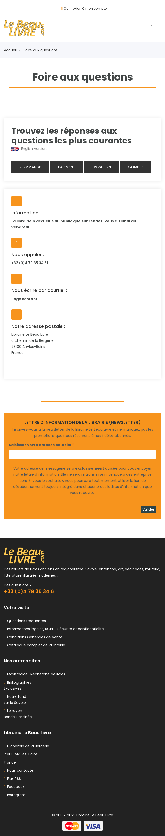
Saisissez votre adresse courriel (40, 444)
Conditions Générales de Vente (33, 637)
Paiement (66, 166)
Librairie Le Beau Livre (94, 815)
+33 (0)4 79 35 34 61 (29, 263)
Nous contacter (19, 770)
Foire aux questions (41, 50)
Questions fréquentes (25, 620)
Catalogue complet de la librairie (35, 645)
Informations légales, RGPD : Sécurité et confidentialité (54, 628)
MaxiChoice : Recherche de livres (35, 674)
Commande (30, 166)
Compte (135, 166)
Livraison (101, 166)
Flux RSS (12, 778)
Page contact (24, 298)
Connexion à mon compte (85, 8)
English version (29, 148)
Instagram (14, 794)
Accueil (12, 50)
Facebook (14, 786)
